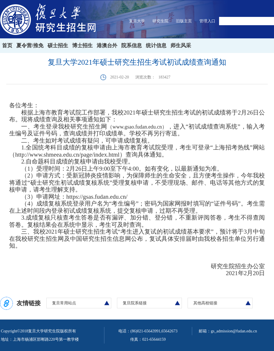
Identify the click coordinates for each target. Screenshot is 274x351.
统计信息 (156, 45)
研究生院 (160, 21)
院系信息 (131, 45)
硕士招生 (57, 45)
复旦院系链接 (135, 303)
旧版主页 (184, 21)
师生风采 (180, 45)
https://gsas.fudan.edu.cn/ (97, 196)
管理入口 (207, 21)
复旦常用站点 (64, 303)
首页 (7, 45)
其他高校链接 (205, 303)
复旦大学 (137, 21)
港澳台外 (107, 45)
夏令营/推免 (29, 45)
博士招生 (82, 45)
